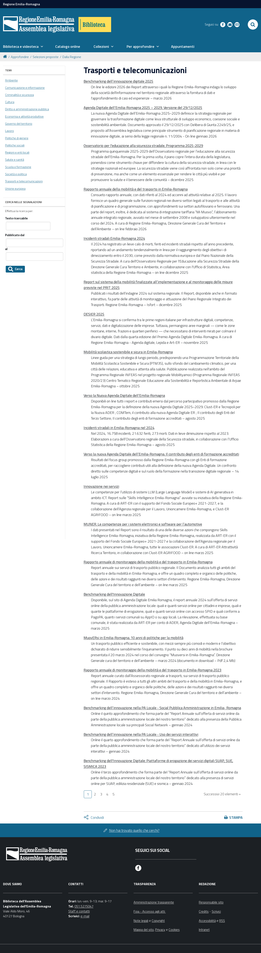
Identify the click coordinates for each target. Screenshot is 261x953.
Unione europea (15, 188)
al (6, 249)
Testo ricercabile (16, 218)
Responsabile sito (211, 902)
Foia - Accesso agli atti (150, 911)
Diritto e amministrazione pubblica (27, 109)
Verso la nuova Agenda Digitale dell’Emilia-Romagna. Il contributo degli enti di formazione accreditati (161, 454)
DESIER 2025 (94, 314)
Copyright (158, 920)
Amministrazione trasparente (154, 902)
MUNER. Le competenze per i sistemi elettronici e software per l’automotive (143, 524)
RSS (222, 920)
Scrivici (216, 911)
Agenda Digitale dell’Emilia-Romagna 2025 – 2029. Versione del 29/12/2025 (143, 107)
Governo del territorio (18, 123)
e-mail (85, 916)
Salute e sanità (14, 159)
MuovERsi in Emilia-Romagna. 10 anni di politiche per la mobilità (133, 637)
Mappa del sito (144, 929)
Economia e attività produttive (24, 116)
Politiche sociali (14, 145)
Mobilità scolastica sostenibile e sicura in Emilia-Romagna (128, 352)
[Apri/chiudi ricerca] (253, 24)
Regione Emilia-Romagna (21, 4)
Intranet (204, 929)
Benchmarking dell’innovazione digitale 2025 (118, 81)
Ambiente (11, 80)
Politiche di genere (16, 138)
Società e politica (16, 174)
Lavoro (9, 130)
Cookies (174, 929)
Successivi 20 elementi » (222, 794)
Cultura (9, 102)
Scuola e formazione (18, 167)
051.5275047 (83, 906)
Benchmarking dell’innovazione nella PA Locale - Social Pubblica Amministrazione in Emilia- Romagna (162, 708)
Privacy (160, 929)
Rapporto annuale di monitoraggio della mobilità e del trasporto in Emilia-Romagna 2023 (152, 670)
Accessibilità (207, 920)
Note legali (141, 920)
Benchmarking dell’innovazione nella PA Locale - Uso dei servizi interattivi (141, 734)
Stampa (236, 817)
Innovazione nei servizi (101, 486)
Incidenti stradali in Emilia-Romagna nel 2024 (119, 427)
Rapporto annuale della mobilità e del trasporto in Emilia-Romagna (136, 189)
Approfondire (20, 56)
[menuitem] (23, 46)
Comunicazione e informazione (25, 87)
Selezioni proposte (46, 56)
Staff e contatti (79, 911)
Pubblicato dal (14, 235)
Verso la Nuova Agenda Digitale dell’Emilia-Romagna (124, 395)
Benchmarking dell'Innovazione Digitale (114, 594)
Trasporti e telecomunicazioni (24, 181)
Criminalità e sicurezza (19, 95)
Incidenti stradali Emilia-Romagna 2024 (114, 238)
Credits (204, 911)
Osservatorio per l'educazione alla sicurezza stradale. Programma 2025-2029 (143, 145)
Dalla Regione (71, 56)
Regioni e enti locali (17, 152)
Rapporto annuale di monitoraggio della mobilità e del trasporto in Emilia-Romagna (148, 562)
